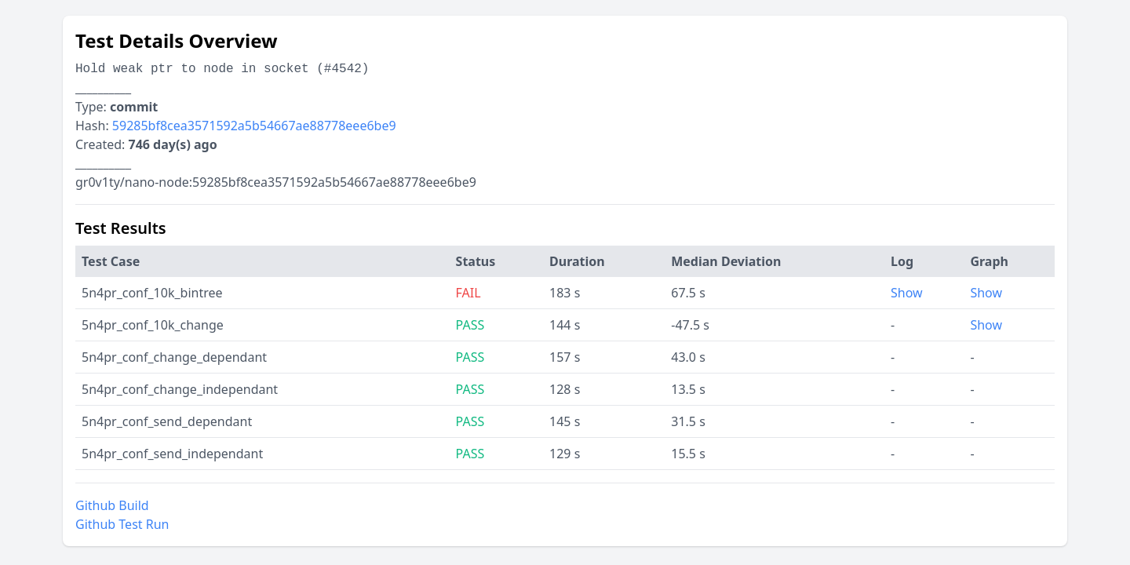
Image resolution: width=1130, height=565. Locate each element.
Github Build (112, 505)
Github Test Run (122, 524)
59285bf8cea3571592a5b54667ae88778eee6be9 (254, 125)
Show (907, 292)
